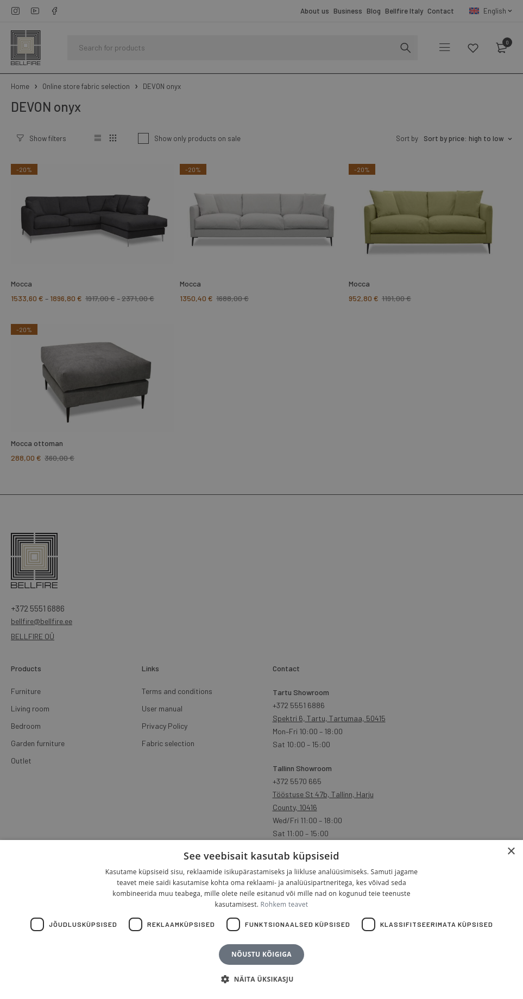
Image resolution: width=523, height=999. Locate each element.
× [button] (511, 852)
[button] (261, 979)
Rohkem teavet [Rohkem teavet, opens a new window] (284, 904)
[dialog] (261, 499)
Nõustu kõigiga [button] (261, 954)
